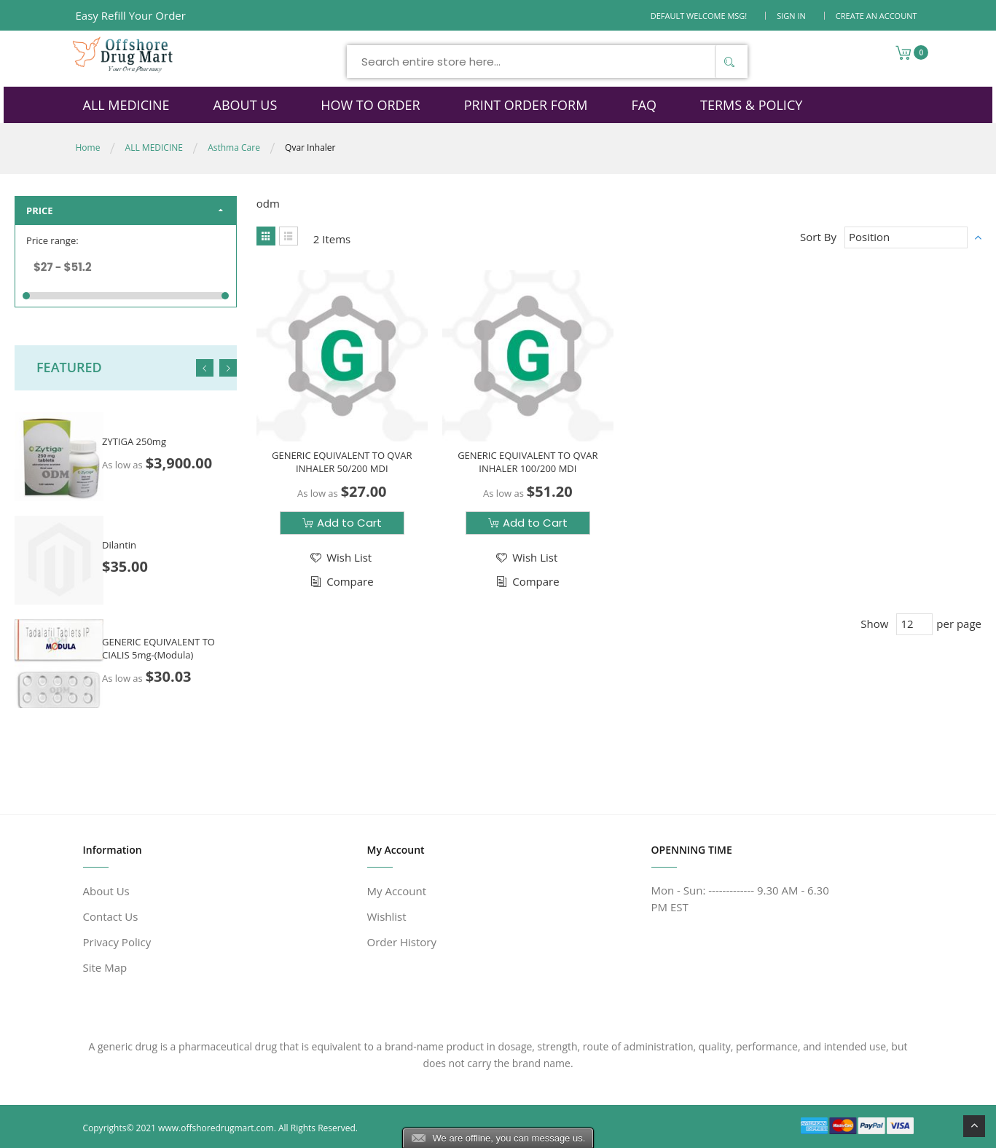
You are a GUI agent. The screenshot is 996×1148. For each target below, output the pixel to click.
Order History (401, 942)
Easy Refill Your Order (131, 15)
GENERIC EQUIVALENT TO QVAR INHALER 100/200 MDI (526, 461)
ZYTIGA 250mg (134, 441)
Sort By (818, 236)
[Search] (729, 61)
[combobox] (547, 61)
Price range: (52, 240)
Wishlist (387, 916)
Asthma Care (234, 147)
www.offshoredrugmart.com (216, 1128)
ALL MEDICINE (154, 147)
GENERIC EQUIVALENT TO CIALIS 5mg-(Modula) (158, 648)
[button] (340, 557)
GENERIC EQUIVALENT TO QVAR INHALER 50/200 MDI (341, 461)
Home (88, 147)
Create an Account (876, 16)
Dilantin (119, 544)
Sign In (791, 16)
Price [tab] (39, 210)
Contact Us (110, 916)
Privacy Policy (117, 942)
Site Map (105, 967)
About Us (106, 891)
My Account (397, 891)
